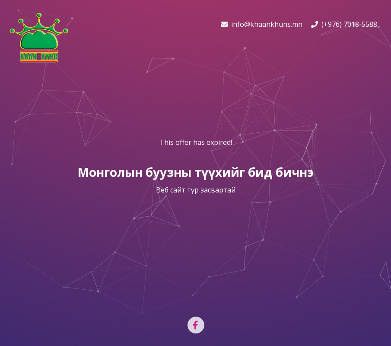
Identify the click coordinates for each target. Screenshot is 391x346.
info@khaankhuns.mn (261, 24)
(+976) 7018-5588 (344, 24)
